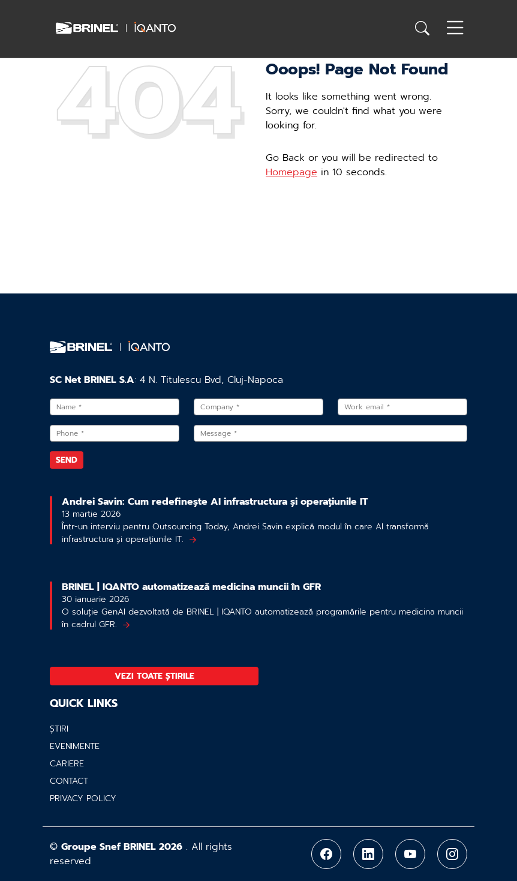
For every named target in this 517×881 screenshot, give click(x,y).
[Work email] (402, 406)
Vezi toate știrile (154, 676)
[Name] (114, 406)
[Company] (258, 406)
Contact (69, 781)
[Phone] (114, 433)
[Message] (330, 433)
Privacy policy (83, 798)
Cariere (67, 763)
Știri (59, 729)
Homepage (291, 172)
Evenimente (75, 746)
